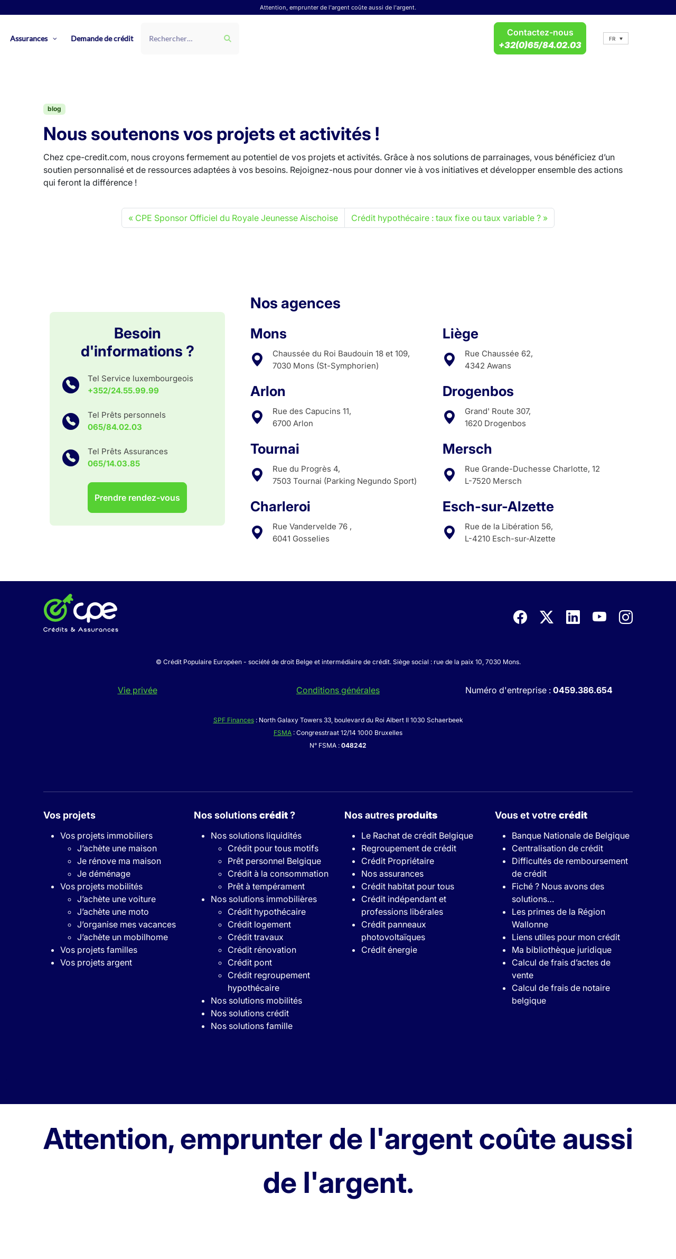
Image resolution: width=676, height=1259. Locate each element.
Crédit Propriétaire (397, 861)
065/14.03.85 (114, 463)
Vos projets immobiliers (106, 835)
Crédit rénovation (262, 949)
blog (54, 109)
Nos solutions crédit (250, 1013)
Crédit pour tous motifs (273, 848)
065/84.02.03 (115, 427)
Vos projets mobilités (101, 886)
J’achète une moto (113, 911)
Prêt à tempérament (266, 886)
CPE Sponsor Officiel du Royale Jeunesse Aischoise (236, 218)
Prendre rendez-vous (137, 497)
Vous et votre (541, 815)
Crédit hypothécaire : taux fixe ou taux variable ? (446, 218)
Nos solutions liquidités (256, 835)
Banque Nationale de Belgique (571, 835)
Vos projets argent (96, 962)
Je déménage (103, 873)
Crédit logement (259, 924)
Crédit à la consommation (278, 873)
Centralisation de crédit (557, 848)
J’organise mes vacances (126, 924)
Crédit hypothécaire (267, 911)
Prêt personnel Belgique (274, 861)
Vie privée (137, 690)
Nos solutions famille (252, 1026)
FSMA (283, 733)
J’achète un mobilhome (122, 937)
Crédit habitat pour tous (407, 886)
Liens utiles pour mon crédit (566, 937)
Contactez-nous (540, 38)
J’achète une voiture (116, 899)
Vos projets (69, 815)
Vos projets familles (98, 949)
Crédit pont (250, 962)
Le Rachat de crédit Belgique (417, 835)
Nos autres (390, 815)
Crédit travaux (256, 937)
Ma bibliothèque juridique (562, 949)
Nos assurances (392, 873)
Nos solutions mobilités (256, 1000)
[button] (615, 38)
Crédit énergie (389, 949)
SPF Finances (233, 720)
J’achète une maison (117, 848)
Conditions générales (338, 690)
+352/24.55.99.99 (123, 390)
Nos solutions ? (244, 815)
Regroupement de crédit (408, 848)
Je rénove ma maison (119, 861)
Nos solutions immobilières (264, 899)
